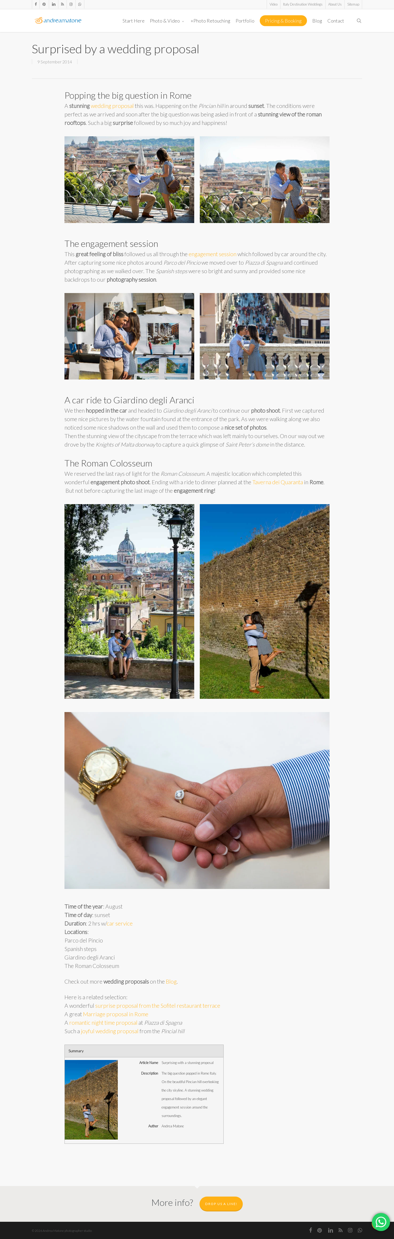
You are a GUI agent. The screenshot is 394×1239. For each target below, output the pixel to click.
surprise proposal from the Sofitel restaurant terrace (157, 1005)
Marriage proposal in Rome (115, 1014)
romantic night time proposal (103, 1022)
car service (120, 923)
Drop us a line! (221, 1204)
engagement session (212, 254)
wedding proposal (112, 105)
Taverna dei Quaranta (277, 482)
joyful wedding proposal (109, 1031)
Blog (171, 981)
